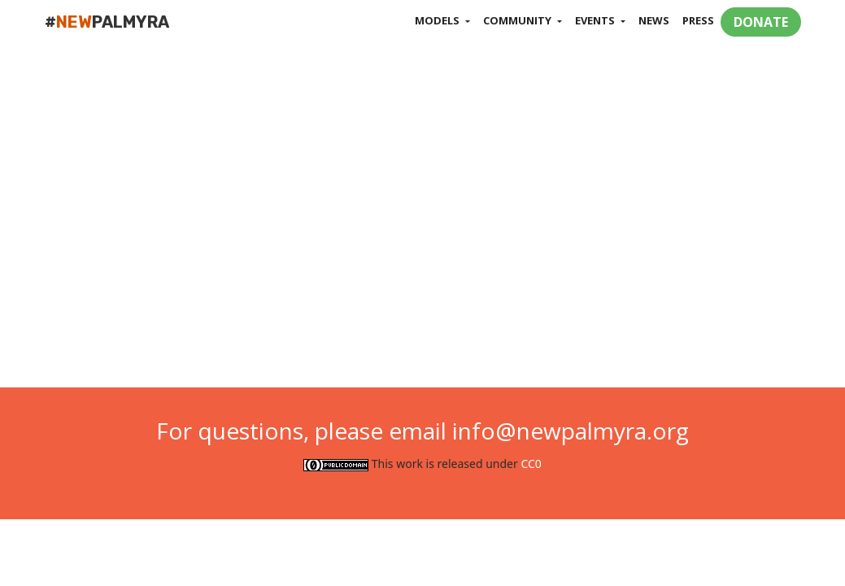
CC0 (531, 463)
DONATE (761, 22)
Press (698, 20)
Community (518, 20)
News (653, 20)
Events (596, 20)
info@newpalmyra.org (570, 430)
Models (438, 20)
